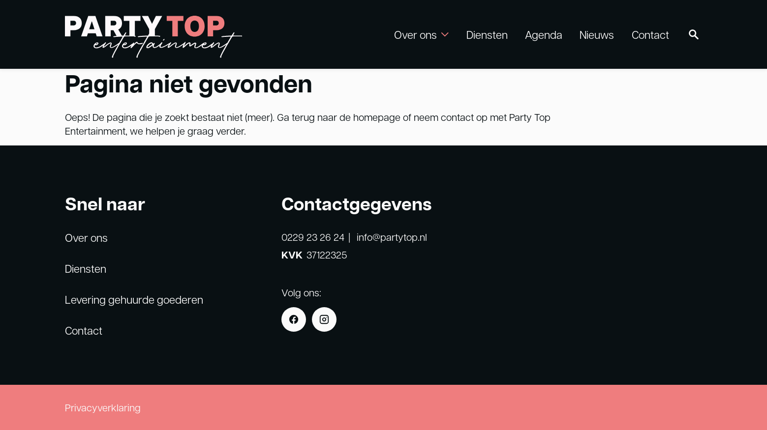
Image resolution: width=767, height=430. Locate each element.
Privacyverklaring (103, 407)
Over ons (86, 237)
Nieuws (597, 34)
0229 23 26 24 (312, 236)
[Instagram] (324, 319)
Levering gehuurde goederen (134, 299)
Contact (650, 34)
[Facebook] (293, 319)
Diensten (487, 34)
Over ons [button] (421, 34)
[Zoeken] (694, 34)
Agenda (543, 34)
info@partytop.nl (392, 236)
